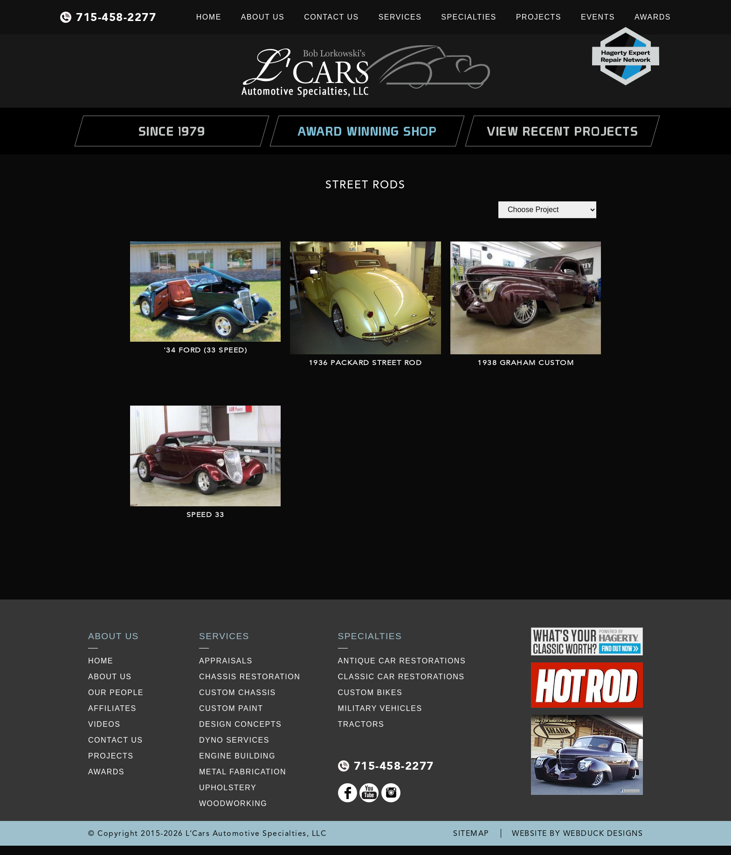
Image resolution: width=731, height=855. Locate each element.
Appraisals (226, 661)
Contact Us (331, 17)
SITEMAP (471, 833)
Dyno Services (234, 740)
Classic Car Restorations (401, 677)
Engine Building (237, 756)
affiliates (112, 708)
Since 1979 (172, 131)
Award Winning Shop (367, 131)
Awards (652, 17)
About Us (263, 17)
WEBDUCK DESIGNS (603, 833)
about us (110, 677)
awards (106, 772)
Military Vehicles (380, 708)
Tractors (361, 724)
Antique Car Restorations (402, 661)
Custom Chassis (237, 692)
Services (400, 17)
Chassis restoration (249, 677)
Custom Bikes (370, 692)
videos (104, 724)
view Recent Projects (562, 131)
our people (116, 692)
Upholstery (227, 788)
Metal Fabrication (242, 772)
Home (208, 17)
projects (110, 756)
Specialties (468, 17)
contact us (115, 740)
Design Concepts (240, 724)
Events (598, 17)
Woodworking (233, 803)
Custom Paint (231, 708)
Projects (538, 17)
